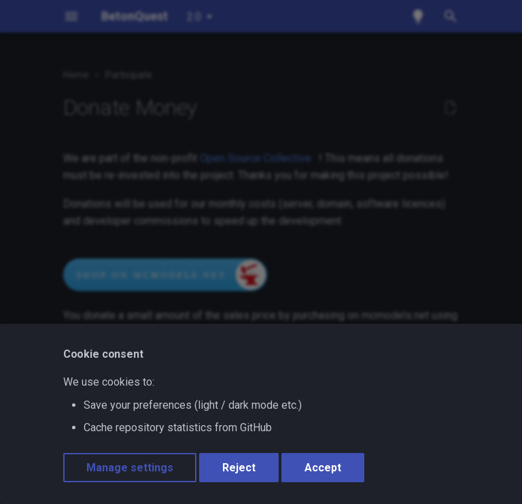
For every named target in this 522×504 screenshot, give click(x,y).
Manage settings (129, 467)
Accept (322, 467)
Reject (239, 467)
